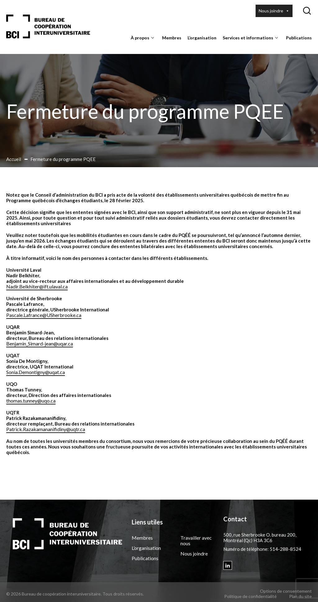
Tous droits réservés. (123, 593)
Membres (171, 37)
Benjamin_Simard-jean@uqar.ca (39, 343)
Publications (299, 37)
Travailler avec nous (196, 540)
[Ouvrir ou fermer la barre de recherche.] (307, 11)
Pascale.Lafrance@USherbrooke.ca (43, 315)
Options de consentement (286, 591)
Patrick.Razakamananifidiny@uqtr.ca (45, 429)
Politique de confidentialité (250, 596)
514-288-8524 (285, 549)
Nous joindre (274, 11)
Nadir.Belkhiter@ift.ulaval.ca (37, 286)
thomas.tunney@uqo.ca (31, 401)
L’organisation (202, 37)
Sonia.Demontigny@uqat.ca (35, 372)
